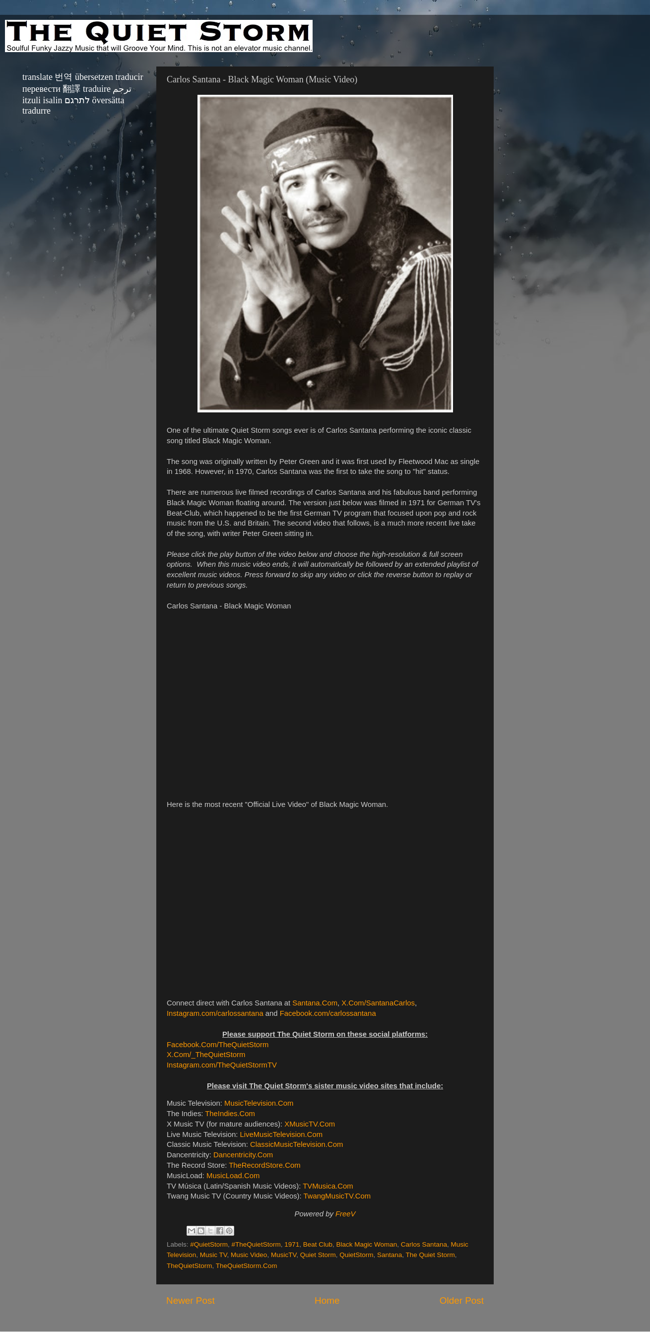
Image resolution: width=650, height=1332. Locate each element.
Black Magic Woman (366, 1244)
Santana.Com (314, 1003)
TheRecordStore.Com (264, 1165)
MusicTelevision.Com (258, 1103)
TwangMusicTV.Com (337, 1196)
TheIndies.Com (230, 1114)
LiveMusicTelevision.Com (281, 1134)
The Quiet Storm (430, 1255)
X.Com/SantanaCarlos (378, 1003)
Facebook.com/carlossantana (328, 1013)
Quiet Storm (318, 1255)
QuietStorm (356, 1255)
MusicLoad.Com (233, 1176)
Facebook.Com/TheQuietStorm (217, 1045)
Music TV (213, 1255)
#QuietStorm (209, 1244)
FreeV (345, 1214)
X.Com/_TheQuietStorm (206, 1055)
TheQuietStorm (189, 1265)
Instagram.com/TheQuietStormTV (222, 1065)
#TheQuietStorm (256, 1244)
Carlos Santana (424, 1244)
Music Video (249, 1255)
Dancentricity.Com (243, 1155)
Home (327, 1300)
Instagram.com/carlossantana (215, 1013)
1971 (291, 1244)
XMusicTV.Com (309, 1124)
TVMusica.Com (328, 1186)
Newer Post (190, 1300)
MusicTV (283, 1255)
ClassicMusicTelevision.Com (296, 1144)
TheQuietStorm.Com (246, 1265)
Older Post (462, 1300)
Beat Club (317, 1244)
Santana (389, 1255)
